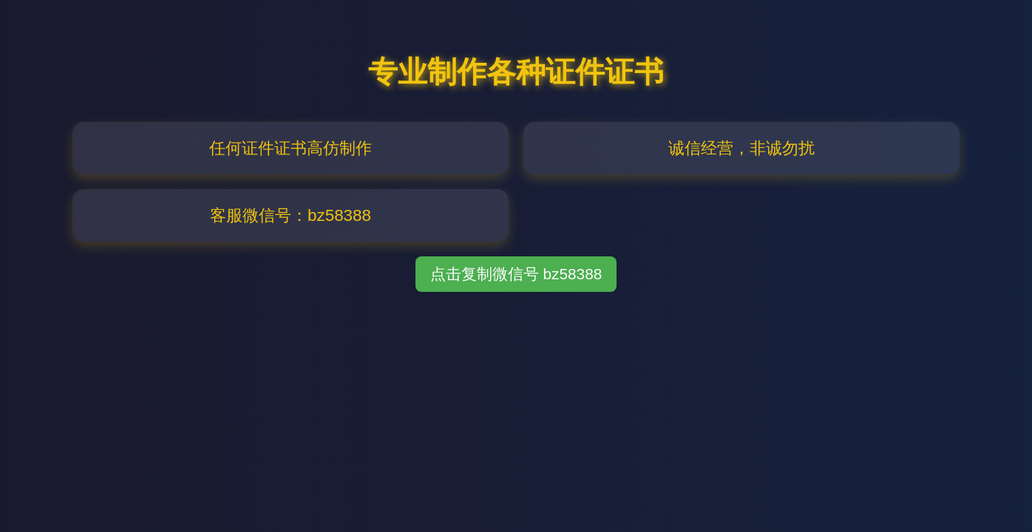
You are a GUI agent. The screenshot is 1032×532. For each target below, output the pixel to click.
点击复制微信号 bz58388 (516, 273)
